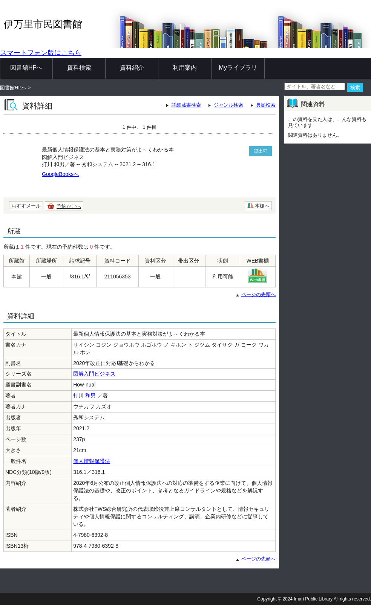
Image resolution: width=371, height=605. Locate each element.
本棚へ (262, 206)
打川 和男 (84, 396)
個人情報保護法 (91, 461)
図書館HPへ (26, 67)
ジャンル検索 (228, 105)
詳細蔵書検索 (186, 105)
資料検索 (79, 67)
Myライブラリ (238, 67)
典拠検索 (266, 105)
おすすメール (26, 206)
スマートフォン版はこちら (40, 53)
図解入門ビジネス (94, 374)
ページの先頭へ (258, 294)
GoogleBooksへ (60, 174)
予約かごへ (69, 206)
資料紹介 (132, 67)
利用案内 (185, 67)
